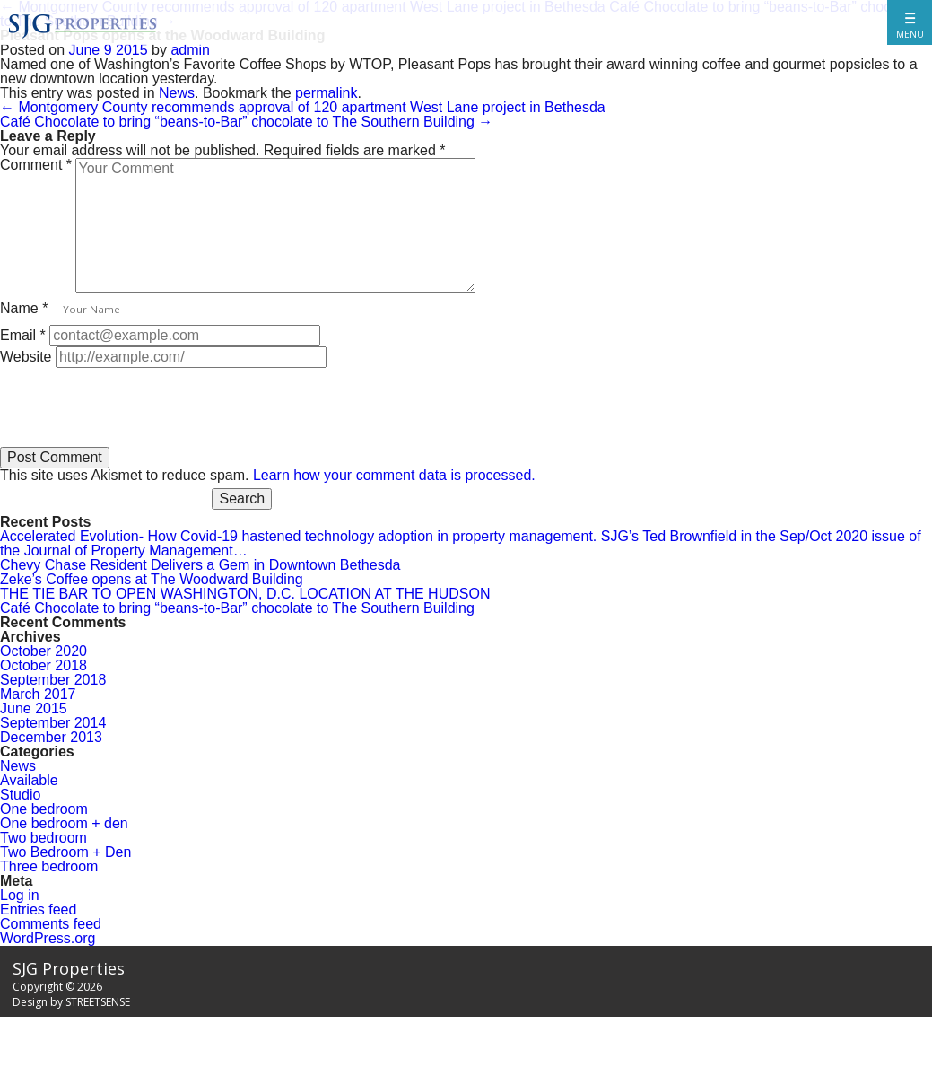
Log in (19, 895)
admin (190, 49)
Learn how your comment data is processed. (394, 475)
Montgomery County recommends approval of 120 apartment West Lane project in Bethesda (302, 107)
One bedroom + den (64, 823)
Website (26, 356)
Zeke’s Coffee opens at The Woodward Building (151, 579)
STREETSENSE (97, 1002)
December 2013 (51, 737)
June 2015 (33, 708)
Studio (20, 794)
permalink (326, 93)
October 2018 (43, 665)
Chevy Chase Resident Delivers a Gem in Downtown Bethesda (200, 565)
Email (23, 335)
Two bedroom (43, 837)
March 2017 (38, 694)
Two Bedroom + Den (65, 852)
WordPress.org (47, 938)
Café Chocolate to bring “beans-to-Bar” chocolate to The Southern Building (246, 121)
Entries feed (38, 909)
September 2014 (53, 722)
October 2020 (43, 651)
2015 (132, 49)
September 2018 (53, 679)
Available (29, 780)
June (84, 49)
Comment (36, 164)
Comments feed (50, 923)
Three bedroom (49, 866)
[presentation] (136, 403)
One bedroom (44, 809)
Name (24, 308)
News (177, 93)
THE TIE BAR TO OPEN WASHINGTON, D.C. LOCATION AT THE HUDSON (245, 593)
